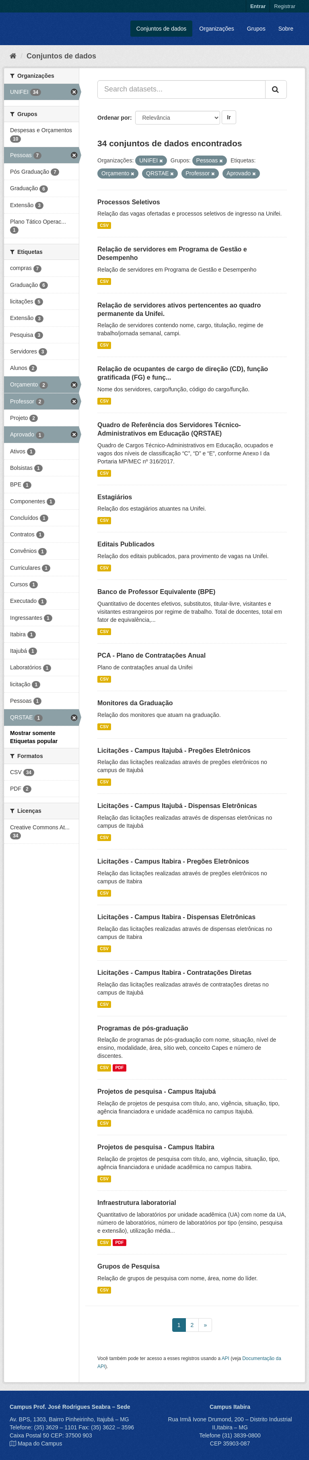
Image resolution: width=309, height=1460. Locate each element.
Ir (229, 117)
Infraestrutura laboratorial (136, 1202)
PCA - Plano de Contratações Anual (151, 655)
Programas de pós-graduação (142, 1028)
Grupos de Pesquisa (128, 1266)
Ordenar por (113, 117)
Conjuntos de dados (161, 28)
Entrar (258, 6)
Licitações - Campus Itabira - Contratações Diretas (174, 972)
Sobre (285, 28)
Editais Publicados (125, 544)
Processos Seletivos (128, 202)
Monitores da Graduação (135, 703)
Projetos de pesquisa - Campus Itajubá (156, 1091)
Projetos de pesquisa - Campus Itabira (155, 1147)
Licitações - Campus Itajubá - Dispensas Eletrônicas (177, 805)
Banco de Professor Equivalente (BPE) (156, 591)
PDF (119, 1067)
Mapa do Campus (40, 1443)
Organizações (216, 28)
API (225, 1358)
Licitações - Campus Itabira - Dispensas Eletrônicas (176, 917)
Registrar (284, 6)
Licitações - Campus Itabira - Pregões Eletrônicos (173, 861)
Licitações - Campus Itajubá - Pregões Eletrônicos (174, 750)
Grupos (256, 28)
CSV (104, 225)
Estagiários (114, 497)
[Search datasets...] (181, 89)
